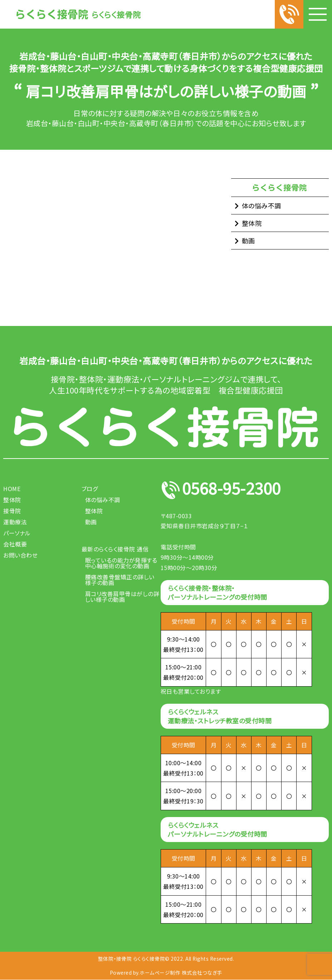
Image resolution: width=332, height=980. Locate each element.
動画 (248, 240)
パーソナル (17, 533)
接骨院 (12, 511)
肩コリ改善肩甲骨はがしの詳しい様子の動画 (122, 596)
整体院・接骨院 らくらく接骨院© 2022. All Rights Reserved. (166, 958)
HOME (11, 488)
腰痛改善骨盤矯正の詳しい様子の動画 (120, 579)
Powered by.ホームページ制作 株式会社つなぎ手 (166, 973)
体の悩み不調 (261, 205)
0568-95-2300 (233, 490)
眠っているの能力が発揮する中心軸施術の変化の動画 (121, 563)
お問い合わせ (20, 555)
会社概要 (15, 544)
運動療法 (15, 522)
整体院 (252, 223)
